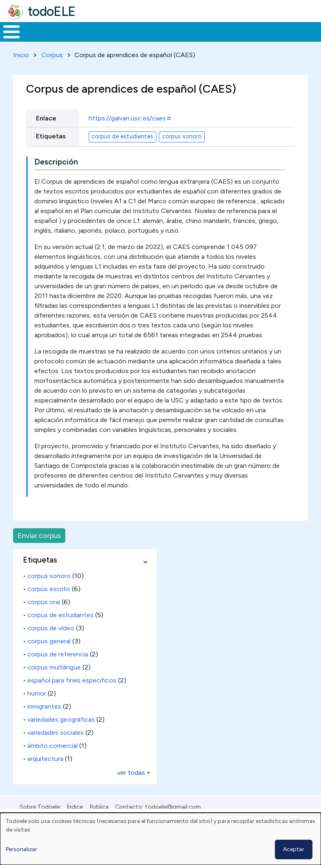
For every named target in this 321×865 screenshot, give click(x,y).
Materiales (39, 39)
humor (36, 708)
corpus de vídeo (50, 643)
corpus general (49, 656)
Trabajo (140, 39)
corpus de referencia (57, 669)
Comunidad (275, 39)
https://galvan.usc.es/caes (130, 133)
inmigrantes (44, 721)
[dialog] (160, 839)
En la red (178, 39)
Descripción (56, 177)
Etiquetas (51, 151)
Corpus (52, 70)
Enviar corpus (39, 550)
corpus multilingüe (54, 682)
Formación (92, 39)
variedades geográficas (61, 734)
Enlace (46, 133)
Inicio (7, 40)
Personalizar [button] (21, 849)
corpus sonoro (182, 151)
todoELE (52, 11)
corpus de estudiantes (122, 151)
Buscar (312, 31)
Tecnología (221, 39)
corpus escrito (48, 604)
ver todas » (133, 788)
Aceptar (293, 849)
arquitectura (45, 774)
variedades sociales (55, 748)
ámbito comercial (52, 761)
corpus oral (43, 617)
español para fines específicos (71, 695)
